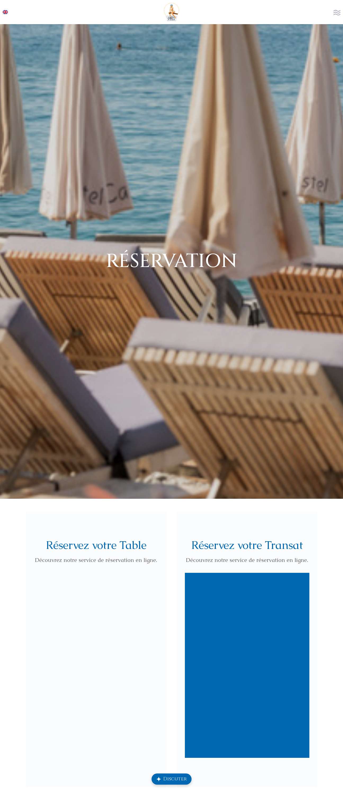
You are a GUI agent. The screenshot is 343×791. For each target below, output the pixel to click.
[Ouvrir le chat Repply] (172, 779)
